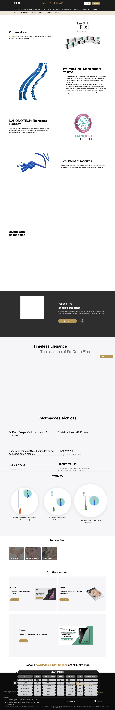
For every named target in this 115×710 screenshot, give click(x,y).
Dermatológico (76, 9)
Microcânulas (59, 9)
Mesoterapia (67, 9)
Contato (95, 9)
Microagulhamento (28, 9)
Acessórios (85, 9)
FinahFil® (20, 9)
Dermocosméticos (40, 9)
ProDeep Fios (13, 36)
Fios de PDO (50, 9)
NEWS (91, 9)
